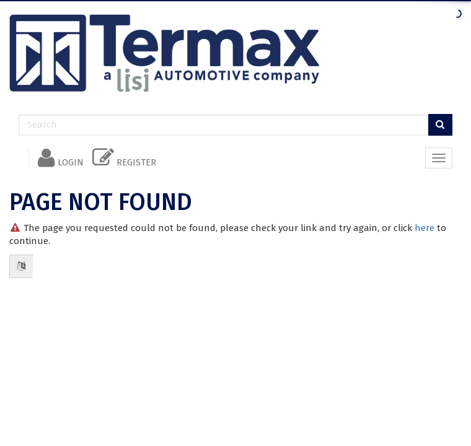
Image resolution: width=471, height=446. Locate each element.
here (424, 228)
